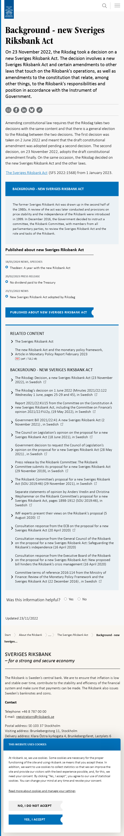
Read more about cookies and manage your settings (42, 791)
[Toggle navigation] (117, 5)
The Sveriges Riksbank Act (26, 172)
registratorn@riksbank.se (35, 716)
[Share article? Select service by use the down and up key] (24, 110)
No (84, 599)
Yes (71, 599)
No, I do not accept (35, 805)
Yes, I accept (34, 819)
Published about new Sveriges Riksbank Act (48, 312)
